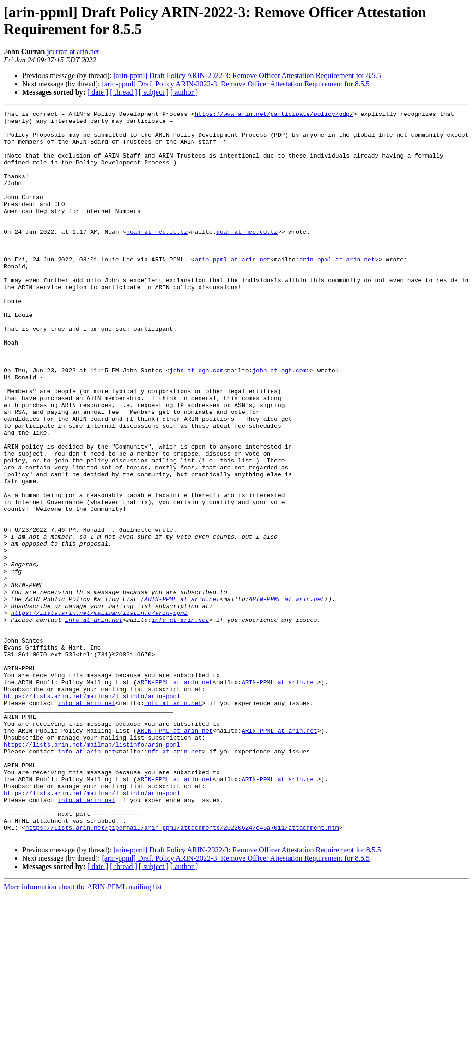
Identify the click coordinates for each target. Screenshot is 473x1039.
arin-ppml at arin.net (232, 290)
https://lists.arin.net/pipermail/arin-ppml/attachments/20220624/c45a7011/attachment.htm (182, 971)
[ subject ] (154, 92)
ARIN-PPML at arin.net (182, 697)
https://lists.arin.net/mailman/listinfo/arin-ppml (99, 714)
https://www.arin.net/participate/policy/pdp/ (273, 115)
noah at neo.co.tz (157, 256)
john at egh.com (197, 423)
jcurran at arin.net (73, 51)
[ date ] (97, 92)
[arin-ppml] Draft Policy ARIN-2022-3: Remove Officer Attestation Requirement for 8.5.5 (247, 75)
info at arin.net (94, 722)
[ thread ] (123, 92)
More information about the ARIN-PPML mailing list (83, 1031)
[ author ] (184, 92)
